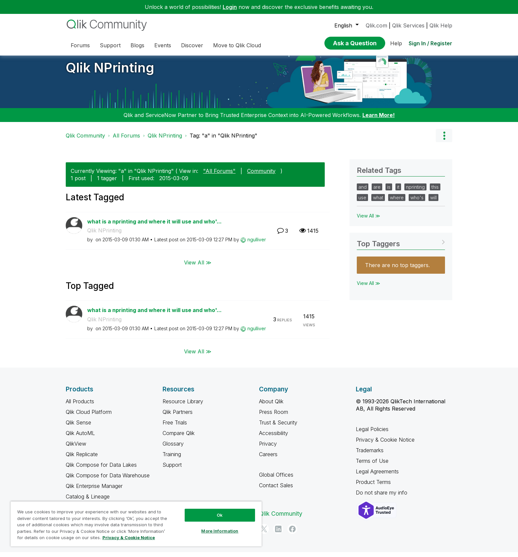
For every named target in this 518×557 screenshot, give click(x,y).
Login (230, 7)
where (397, 202)
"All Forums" (219, 176)
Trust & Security (278, 427)
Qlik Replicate (82, 459)
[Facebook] (292, 534)
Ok (220, 515)
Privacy (268, 448)
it (398, 192)
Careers (268, 459)
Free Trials (175, 427)
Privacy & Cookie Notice (385, 444)
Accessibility (273, 438)
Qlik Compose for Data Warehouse (108, 480)
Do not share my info (382, 497)
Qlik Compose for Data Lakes (101, 469)
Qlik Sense (78, 427)
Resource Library (183, 406)
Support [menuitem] (110, 45)
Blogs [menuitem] (137, 45)
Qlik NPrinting (110, 72)
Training (172, 459)
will (433, 202)
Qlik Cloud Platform (89, 417)
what (378, 202)
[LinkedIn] (278, 534)
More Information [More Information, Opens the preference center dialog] (219, 531)
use (362, 202)
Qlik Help (440, 25)
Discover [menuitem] (192, 45)
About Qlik (271, 406)
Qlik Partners (178, 417)
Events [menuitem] (162, 45)
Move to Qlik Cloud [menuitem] (237, 45)
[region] (136, 523)
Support (172, 469)
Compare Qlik (179, 438)
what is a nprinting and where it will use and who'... (154, 226)
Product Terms (373, 487)
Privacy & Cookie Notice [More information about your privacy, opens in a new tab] (128, 537)
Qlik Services (408, 25)
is (388, 192)
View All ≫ (197, 267)
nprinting (415, 192)
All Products (80, 406)
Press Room (273, 417)
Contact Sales (276, 490)
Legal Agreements (377, 476)
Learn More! (378, 120)
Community (261, 176)
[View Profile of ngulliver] (256, 244)
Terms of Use (372, 465)
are (377, 192)
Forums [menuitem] (80, 45)
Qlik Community (85, 140)
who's (417, 202)
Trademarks (370, 455)
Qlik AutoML (80, 438)
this (435, 192)
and (362, 192)
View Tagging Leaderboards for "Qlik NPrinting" (401, 246)
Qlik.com (376, 25)
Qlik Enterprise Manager (94, 491)
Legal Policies (372, 434)
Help (396, 43)
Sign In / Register (430, 43)
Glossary (173, 448)
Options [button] (444, 140)
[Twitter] (264, 534)
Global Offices (276, 479)
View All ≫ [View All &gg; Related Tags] (368, 220)
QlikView (76, 448)
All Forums (126, 140)
